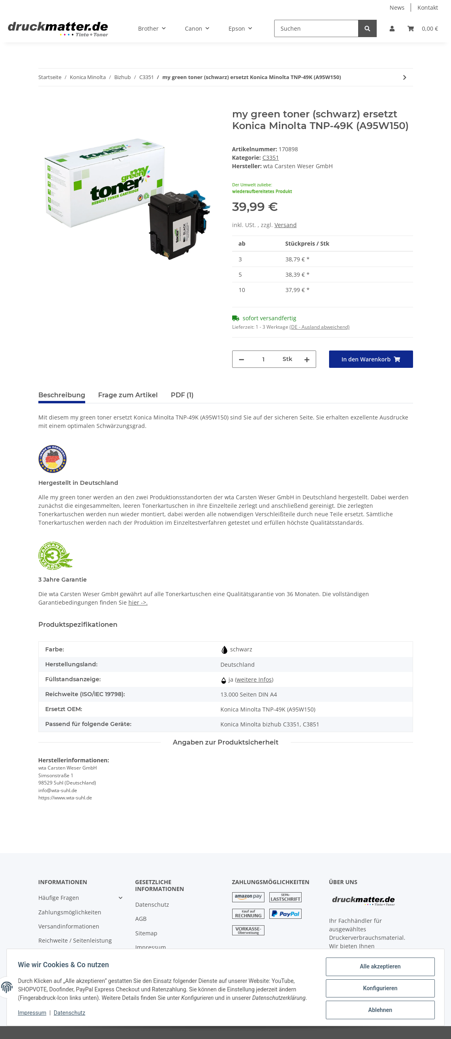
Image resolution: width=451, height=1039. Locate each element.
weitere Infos (254, 679)
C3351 (270, 157)
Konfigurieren (378, 989)
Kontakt (427, 7)
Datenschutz (152, 904)
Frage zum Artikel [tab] (128, 395)
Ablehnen (378, 1010)
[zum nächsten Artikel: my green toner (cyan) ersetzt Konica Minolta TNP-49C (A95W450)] (404, 77)
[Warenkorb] (423, 28)
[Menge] (263, 359)
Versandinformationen (68, 926)
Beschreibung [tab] (61, 395)
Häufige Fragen (58, 897)
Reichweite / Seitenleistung (75, 940)
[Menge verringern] (241, 359)
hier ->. (138, 602)
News (397, 7)
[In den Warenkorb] (44, 104)
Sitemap (146, 933)
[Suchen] (316, 28)
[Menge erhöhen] (307, 359)
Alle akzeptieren (378, 968)
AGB (141, 918)
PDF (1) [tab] (182, 395)
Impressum (150, 947)
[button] (392, 28)
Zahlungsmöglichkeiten (69, 912)
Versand (286, 225)
